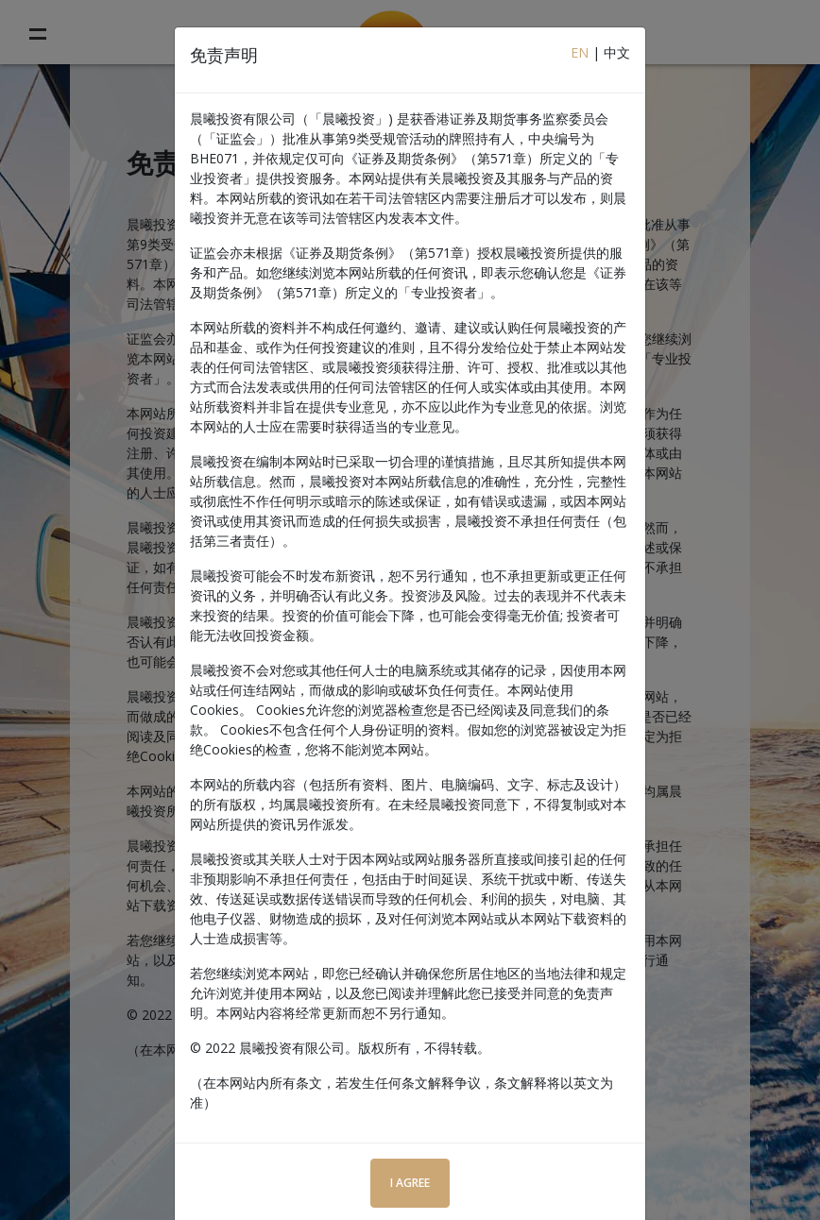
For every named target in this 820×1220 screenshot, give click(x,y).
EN (580, 52)
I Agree (410, 1183)
